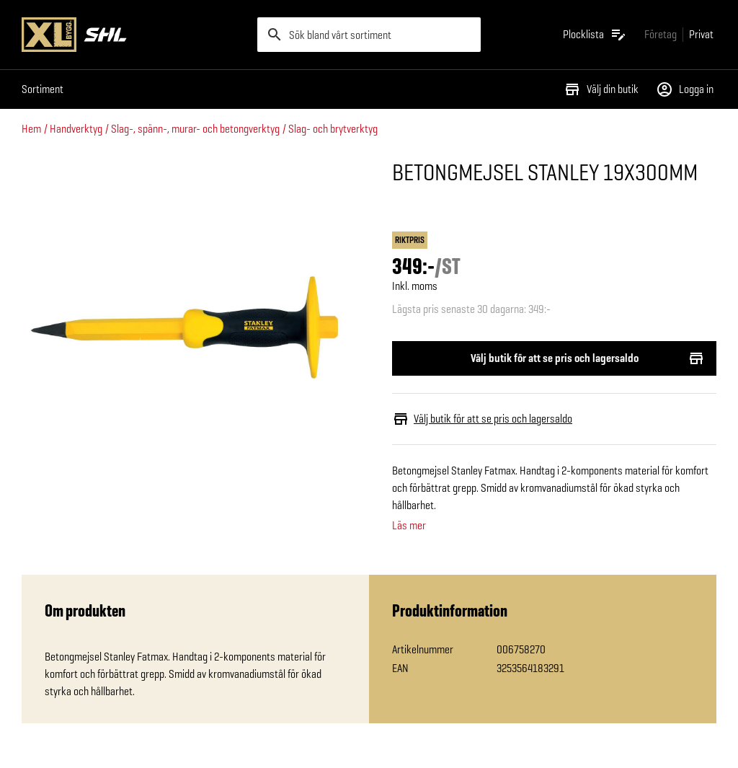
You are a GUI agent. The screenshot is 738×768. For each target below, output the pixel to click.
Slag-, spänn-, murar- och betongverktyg (195, 128)
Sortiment (42, 89)
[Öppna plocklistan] (595, 34)
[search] (369, 34)
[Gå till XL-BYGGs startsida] (134, 34)
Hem (31, 128)
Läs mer (409, 525)
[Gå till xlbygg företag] (660, 34)
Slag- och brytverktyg (333, 128)
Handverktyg (76, 128)
